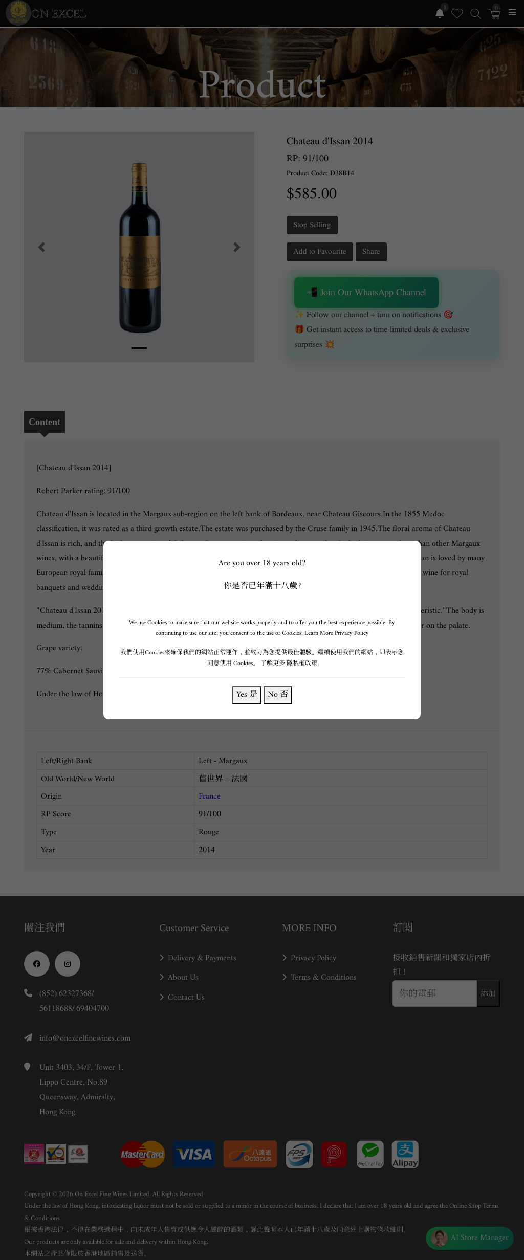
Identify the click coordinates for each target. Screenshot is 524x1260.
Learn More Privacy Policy (336, 633)
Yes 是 (246, 694)
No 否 (278, 694)
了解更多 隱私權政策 (288, 663)
